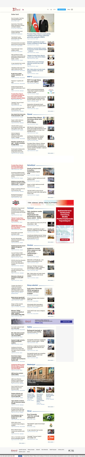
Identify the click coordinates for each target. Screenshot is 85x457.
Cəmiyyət (30, 208)
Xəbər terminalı (61, 9)
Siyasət (29, 114)
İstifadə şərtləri (61, 449)
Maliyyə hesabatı (31, 449)
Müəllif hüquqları (53, 449)
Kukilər (28, 451)
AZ (54, 9)
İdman (29, 411)
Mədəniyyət (31, 364)
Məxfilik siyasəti (22, 451)
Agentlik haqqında (22, 449)
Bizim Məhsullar (45, 449)
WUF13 (29, 77)
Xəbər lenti (15, 14)
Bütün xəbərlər (50, 111)
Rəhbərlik (38, 449)
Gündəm (30, 245)
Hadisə (29, 327)
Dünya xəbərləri (32, 285)
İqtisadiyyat (31, 165)
